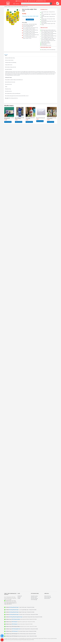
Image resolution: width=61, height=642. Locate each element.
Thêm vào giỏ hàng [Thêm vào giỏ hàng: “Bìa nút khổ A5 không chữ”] (40, 121)
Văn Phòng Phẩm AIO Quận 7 (14, 607)
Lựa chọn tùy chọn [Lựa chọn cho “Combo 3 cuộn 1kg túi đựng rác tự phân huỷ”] (50, 121)
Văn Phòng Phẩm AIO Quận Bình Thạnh (15, 616)
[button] (19, 10)
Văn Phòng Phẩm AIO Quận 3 (14, 614)
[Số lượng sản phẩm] (23, 19)
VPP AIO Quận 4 (14, 624)
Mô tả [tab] (6, 55)
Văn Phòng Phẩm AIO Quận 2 (14, 612)
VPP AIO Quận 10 (15, 631)
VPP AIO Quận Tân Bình (16, 619)
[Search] (51, 3)
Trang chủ (5, 6)
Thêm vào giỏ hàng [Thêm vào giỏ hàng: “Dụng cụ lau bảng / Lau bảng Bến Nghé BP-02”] (8, 121)
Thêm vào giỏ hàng (30, 19)
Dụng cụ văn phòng (13, 6)
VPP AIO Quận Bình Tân (16, 628)
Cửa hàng (9, 6)
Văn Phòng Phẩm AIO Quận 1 (14, 609)
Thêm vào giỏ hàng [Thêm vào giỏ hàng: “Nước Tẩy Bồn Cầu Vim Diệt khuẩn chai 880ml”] (18, 121)
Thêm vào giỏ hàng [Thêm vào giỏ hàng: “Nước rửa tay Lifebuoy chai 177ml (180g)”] (29, 121)
